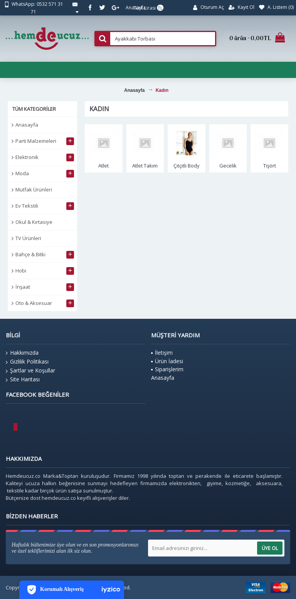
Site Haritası (23, 379)
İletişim (162, 352)
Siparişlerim (167, 369)
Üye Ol (270, 548)
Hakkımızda (22, 353)
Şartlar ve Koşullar (30, 370)
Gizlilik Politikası (27, 361)
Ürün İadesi (167, 361)
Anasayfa (26, 124)
